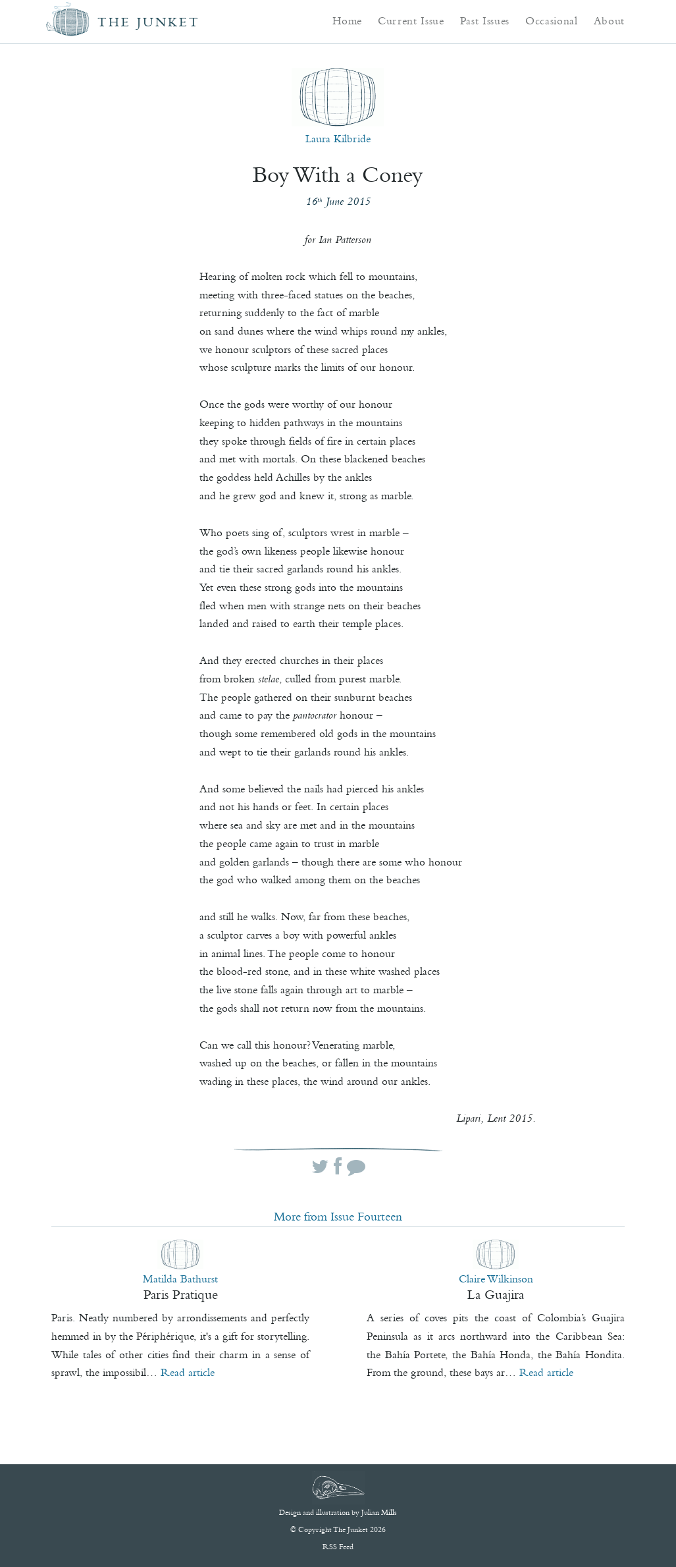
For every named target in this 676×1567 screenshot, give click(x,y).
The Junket (148, 22)
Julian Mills (379, 1512)
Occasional (551, 20)
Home (347, 20)
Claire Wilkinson (496, 1278)
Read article (188, 1372)
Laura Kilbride (338, 138)
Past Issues (484, 20)
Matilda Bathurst (180, 1278)
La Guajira (495, 1294)
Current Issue (411, 20)
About (609, 20)
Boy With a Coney (338, 174)
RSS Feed (338, 1546)
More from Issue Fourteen (338, 1216)
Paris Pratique (180, 1294)
